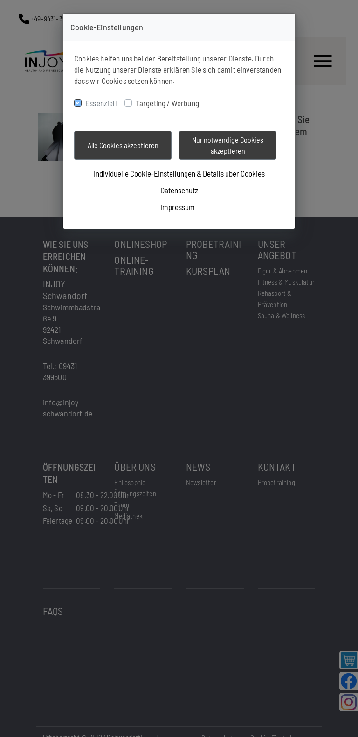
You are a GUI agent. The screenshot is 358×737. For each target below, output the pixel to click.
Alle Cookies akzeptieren (123, 145)
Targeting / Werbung (167, 103)
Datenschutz (179, 190)
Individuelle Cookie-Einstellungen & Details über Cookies (179, 173)
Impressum (177, 207)
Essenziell (101, 103)
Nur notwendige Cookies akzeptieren (227, 145)
